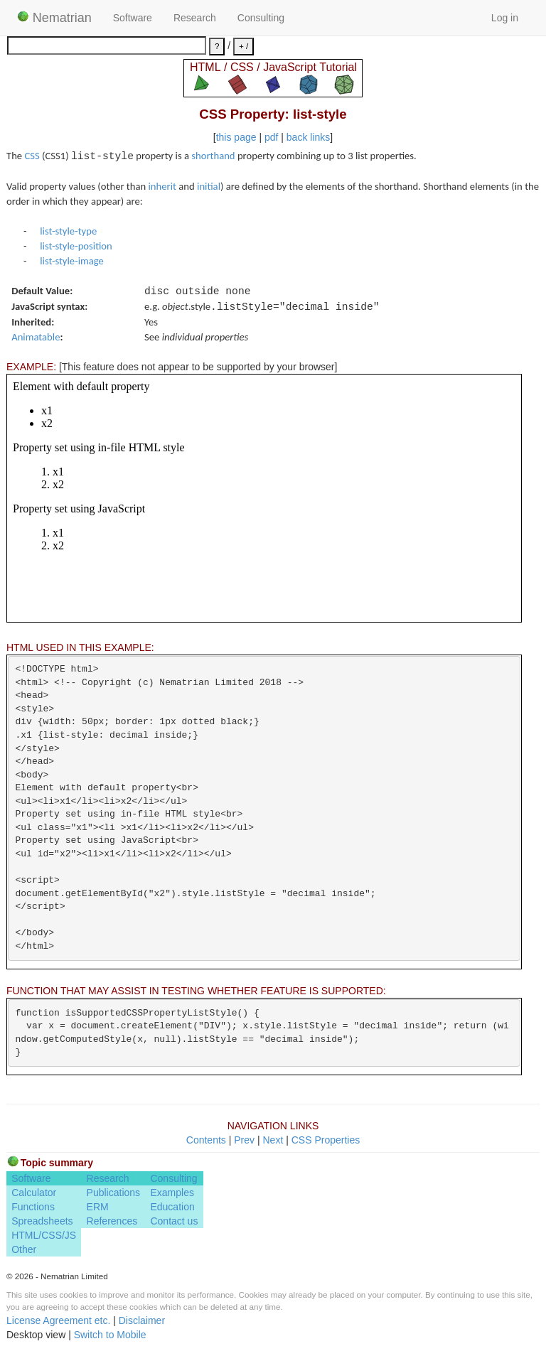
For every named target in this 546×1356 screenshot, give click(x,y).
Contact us (174, 1221)
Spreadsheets (42, 1221)
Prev (244, 1140)
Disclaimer (142, 1320)
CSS (31, 155)
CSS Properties (325, 1140)
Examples (171, 1192)
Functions (33, 1206)
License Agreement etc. (58, 1320)
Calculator (33, 1192)
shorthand (213, 155)
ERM (98, 1206)
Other (23, 1249)
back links (308, 137)
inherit (162, 186)
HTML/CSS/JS (43, 1235)
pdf (271, 137)
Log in (504, 17)
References (112, 1221)
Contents (206, 1140)
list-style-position (76, 246)
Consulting (260, 17)
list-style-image (72, 260)
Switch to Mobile (110, 1334)
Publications (114, 1192)
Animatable (35, 336)
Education (172, 1206)
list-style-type (68, 231)
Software (132, 17)
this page (236, 137)
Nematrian (54, 18)
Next (272, 1140)
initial (208, 186)
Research (194, 17)
